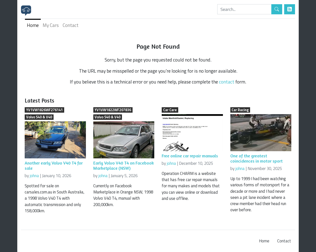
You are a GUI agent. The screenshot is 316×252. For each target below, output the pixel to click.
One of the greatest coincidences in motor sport (256, 158)
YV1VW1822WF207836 (113, 110)
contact (226, 81)
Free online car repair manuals (190, 155)
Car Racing (240, 110)
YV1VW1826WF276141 (44, 110)
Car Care (170, 110)
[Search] (244, 9)
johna (34, 175)
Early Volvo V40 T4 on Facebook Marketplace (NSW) (123, 165)
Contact (71, 25)
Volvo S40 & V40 (39, 117)
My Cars (51, 25)
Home (33, 25)
